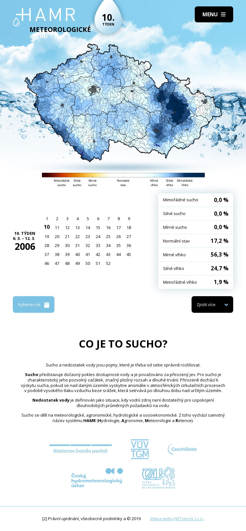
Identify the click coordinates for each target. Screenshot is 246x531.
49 (77, 263)
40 (77, 254)
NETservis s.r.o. (189, 518)
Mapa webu (161, 518)
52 (108, 263)
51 (98, 263)
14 (88, 227)
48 (67, 263)
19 (47, 236)
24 (98, 236)
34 (108, 245)
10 (47, 226)
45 (129, 254)
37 (47, 254)
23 (88, 236)
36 (129, 245)
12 (67, 227)
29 (57, 245)
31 (77, 245)
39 (67, 254)
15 (98, 227)
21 (67, 236)
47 (57, 263)
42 (98, 254)
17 (118, 227)
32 (88, 245)
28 (47, 245)
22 (77, 236)
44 (118, 254)
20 (57, 236)
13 (77, 227)
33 (98, 245)
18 (129, 227)
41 (88, 254)
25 (108, 236)
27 (129, 236)
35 (118, 245)
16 (108, 227)
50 (88, 263)
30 (67, 245)
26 (118, 236)
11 (57, 227)
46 (47, 263)
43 (108, 254)
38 (57, 254)
